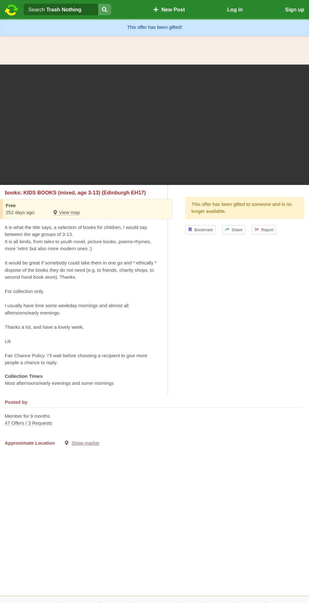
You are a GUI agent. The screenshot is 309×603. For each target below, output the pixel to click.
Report (264, 229)
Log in (235, 9)
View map (66, 212)
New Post (169, 9)
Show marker (85, 443)
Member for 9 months (154, 420)
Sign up (294, 9)
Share (234, 229)
